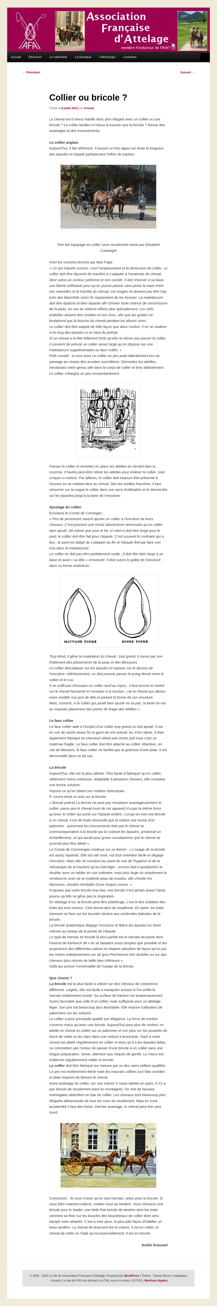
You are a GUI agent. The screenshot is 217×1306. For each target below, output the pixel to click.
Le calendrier (58, 57)
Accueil (16, 57)
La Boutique (83, 57)
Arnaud (89, 108)
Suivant (187, 72)
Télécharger (107, 57)
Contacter (130, 57)
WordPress (131, 1275)
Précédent (31, 72)
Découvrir (35, 57)
